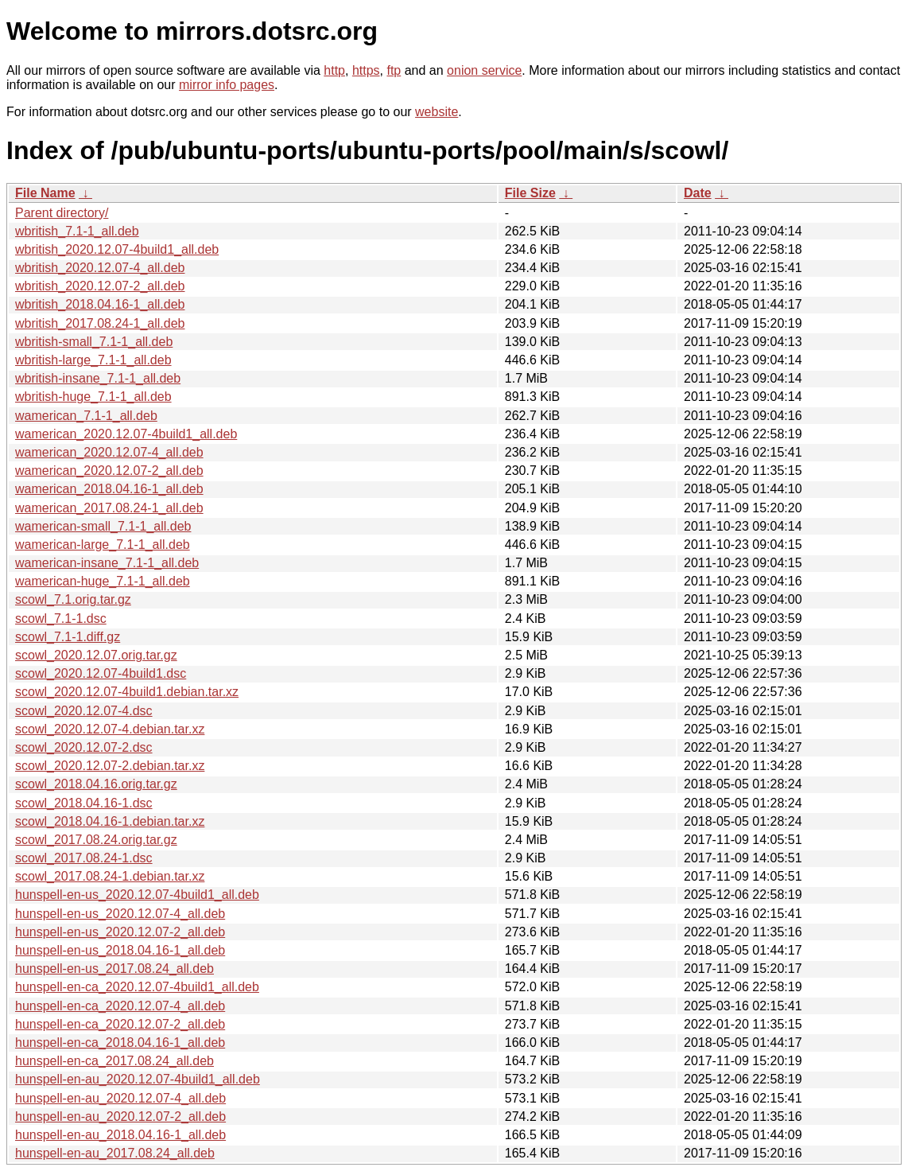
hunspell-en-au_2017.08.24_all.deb (115, 1153)
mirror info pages (226, 84)
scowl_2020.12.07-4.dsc (84, 711)
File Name (45, 193)
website (436, 112)
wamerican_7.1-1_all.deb (86, 415)
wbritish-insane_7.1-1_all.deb (97, 378)
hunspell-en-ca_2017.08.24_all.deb (114, 1061)
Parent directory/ (61, 213)
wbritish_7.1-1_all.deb (77, 231)
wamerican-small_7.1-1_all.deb (103, 526)
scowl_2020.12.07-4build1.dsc (100, 673)
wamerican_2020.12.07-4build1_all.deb (126, 434)
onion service (484, 70)
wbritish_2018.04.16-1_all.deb (99, 304)
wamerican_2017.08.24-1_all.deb (109, 508)
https (366, 70)
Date (698, 193)
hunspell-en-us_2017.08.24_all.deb (114, 968)
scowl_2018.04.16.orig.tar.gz (96, 784)
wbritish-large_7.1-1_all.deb (93, 360)
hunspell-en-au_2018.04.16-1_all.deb (120, 1135)
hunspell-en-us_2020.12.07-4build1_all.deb (137, 894)
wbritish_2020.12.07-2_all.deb (99, 286)
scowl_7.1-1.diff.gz (67, 637)
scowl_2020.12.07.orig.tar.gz (96, 655)
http (334, 70)
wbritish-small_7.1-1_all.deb (94, 341)
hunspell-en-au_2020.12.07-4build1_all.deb (137, 1079)
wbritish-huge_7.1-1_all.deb (93, 396)
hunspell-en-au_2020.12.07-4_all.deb (120, 1098)
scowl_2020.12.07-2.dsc (84, 747)
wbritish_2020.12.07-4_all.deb (99, 267)
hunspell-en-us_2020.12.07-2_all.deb (120, 932)
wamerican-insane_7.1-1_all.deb (107, 563)
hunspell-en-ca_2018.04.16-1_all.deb (120, 1042)
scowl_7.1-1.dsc (61, 618)
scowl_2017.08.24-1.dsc (84, 858)
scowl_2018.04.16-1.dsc (84, 803)
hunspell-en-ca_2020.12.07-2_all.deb (120, 1024)
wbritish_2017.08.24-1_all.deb (99, 323)
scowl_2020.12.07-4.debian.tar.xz (109, 729)
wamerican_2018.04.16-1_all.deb (109, 489)
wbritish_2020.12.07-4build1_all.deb (117, 249)
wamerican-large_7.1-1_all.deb (102, 544)
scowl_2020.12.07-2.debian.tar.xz (109, 765)
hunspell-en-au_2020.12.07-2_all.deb (120, 1116)
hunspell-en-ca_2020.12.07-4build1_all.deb (137, 987)
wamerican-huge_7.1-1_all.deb (102, 581)
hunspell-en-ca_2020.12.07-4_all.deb (120, 1006)
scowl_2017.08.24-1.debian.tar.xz (109, 876)
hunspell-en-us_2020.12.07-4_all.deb (120, 913)
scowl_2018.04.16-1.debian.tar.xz (109, 821)
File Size (530, 193)
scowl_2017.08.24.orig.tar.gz (96, 839)
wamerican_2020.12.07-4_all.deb (109, 452)
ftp (393, 70)
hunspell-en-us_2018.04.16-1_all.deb (120, 950)
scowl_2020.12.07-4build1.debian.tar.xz (127, 691)
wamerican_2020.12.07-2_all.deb (109, 470)
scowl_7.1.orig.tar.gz (73, 599)
